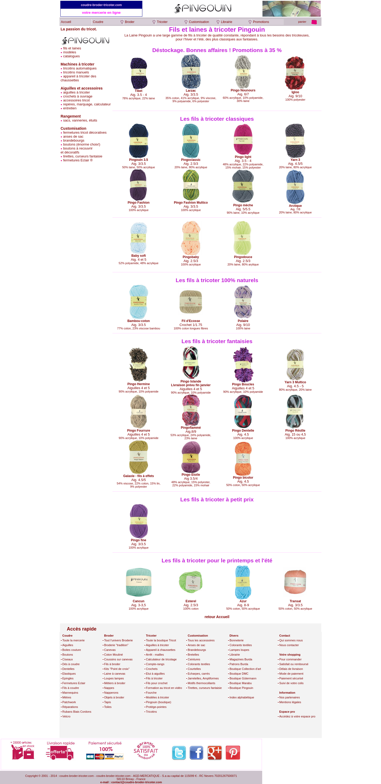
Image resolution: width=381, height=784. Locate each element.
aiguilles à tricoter (76, 92)
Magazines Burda (241, 659)
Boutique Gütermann (243, 678)
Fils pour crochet (156, 683)
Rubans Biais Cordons (76, 711)
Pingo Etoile (191, 475)
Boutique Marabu (241, 683)
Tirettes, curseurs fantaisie (205, 687)
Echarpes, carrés (199, 673)
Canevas (110, 649)
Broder (109, 635)
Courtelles (194, 668)
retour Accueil (217, 617)
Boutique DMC (239, 673)
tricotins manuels (76, 72)
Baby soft (138, 256)
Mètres (66, 697)
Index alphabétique (242, 697)
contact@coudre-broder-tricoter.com (136, 782)
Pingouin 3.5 (138, 160)
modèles (69, 52)
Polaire (243, 321)
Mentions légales (290, 702)
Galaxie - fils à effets (138, 476)
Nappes (109, 687)
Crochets (152, 668)
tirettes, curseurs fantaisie (82, 156)
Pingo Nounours (243, 90)
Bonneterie (237, 640)
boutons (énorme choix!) (81, 144)
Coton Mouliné (113, 654)
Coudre (67, 635)
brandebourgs (73, 140)
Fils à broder (112, 664)
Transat (295, 601)
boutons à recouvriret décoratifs (77, 150)
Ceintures (194, 659)
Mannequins (70, 692)
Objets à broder (114, 697)
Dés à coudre (71, 664)
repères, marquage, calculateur (87, 104)
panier (302, 21)
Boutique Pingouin (241, 687)
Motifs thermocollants (201, 683)
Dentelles (68, 668)
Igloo (295, 92)
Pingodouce (243, 257)
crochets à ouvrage (78, 96)
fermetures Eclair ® (78, 160)
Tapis (107, 702)
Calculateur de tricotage (161, 659)
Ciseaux (67, 659)
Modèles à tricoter (157, 697)
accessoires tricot (76, 100)
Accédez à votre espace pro (297, 716)
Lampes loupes (240, 649)
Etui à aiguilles (155, 673)
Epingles (68, 678)
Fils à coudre (70, 687)
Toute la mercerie (73, 640)
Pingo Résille (295, 430)
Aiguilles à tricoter (157, 645)
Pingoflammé (191, 428)
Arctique (295, 206)
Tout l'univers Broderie (118, 640)
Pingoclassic (191, 160)
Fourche (151, 692)
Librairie (235, 654)
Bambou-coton (138, 321)
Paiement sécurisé (291, 678)
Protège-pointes (156, 706)
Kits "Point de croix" (117, 668)
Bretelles (193, 654)
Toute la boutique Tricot (161, 640)
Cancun (138, 601)
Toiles (108, 706)
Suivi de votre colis (291, 683)
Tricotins (151, 711)
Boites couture (71, 649)
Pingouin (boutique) (158, 702)
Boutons (67, 654)
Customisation (198, 635)
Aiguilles (67, 645)
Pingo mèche (243, 205)
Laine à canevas (114, 673)
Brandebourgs (197, 649)
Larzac (191, 90)
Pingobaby (191, 257)
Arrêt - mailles (155, 654)
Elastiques (69, 673)
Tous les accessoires (201, 640)
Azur (243, 601)
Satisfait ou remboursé (294, 664)
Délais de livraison (291, 668)
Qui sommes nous (291, 640)
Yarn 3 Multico (295, 382)
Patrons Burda (239, 664)
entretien (70, 108)
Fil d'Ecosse (191, 321)
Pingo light (243, 157)
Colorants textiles (199, 664)
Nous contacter (289, 645)
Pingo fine (138, 540)
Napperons (111, 692)
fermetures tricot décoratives (85, 132)
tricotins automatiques (80, 68)
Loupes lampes (114, 678)
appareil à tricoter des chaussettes (78, 78)
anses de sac (73, 136)
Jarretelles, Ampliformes (203, 678)
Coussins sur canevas (118, 659)
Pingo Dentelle (243, 430)
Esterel (190, 601)
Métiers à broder (114, 683)
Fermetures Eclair (73, 683)
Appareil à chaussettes (160, 649)
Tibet (138, 91)
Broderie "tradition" (116, 645)
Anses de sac (196, 645)
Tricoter (151, 635)
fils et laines (72, 48)
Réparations (70, 706)
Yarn (294, 160)
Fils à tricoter (154, 678)
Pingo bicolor (243, 477)
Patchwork (69, 702)
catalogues (71, 56)
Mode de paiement (291, 673)
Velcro (66, 716)
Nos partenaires (289, 697)
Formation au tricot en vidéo (164, 687)
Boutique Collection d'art (245, 668)
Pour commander (290, 659)
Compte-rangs (155, 664)
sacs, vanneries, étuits (80, 120)
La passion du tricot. (79, 29)
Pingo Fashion (138, 202)
